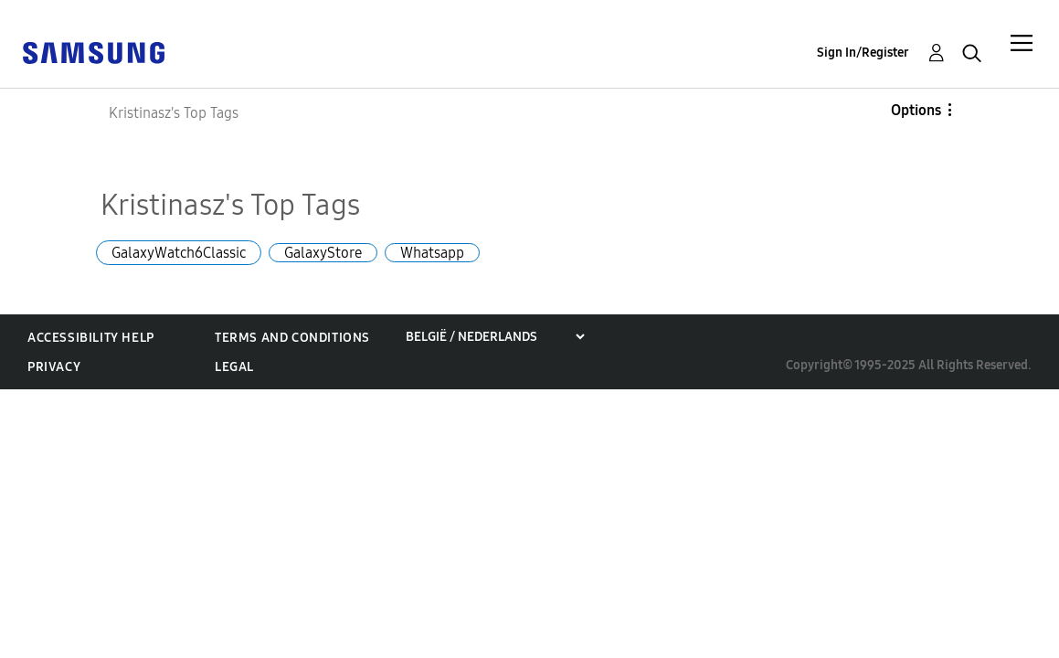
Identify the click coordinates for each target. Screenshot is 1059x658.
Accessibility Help (90, 337)
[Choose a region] (495, 336)
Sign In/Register (863, 52)
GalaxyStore (323, 252)
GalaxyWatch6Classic (178, 252)
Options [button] (916, 110)
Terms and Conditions (292, 337)
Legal (234, 367)
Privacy (53, 367)
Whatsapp (432, 252)
